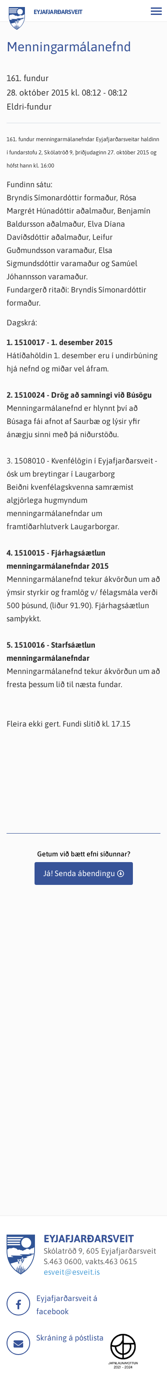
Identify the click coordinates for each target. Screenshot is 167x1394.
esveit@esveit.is (72, 1271)
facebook (18, 1304)
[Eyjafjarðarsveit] (21, 1271)
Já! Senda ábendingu (79, 873)
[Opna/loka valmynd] (156, 11)
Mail (18, 1343)
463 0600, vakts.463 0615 (93, 1261)
